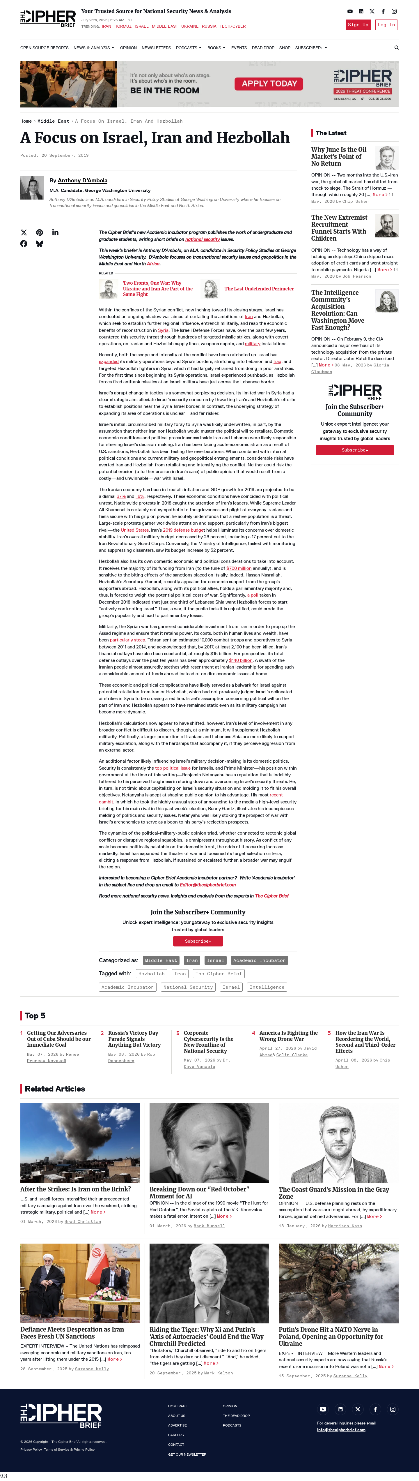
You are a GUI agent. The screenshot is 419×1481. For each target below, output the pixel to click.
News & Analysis (92, 49)
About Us (176, 1418)
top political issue (173, 770)
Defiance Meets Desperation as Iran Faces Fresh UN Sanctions (72, 1335)
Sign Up (356, 26)
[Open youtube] (348, 11)
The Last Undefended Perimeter (259, 291)
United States (135, 532)
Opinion (128, 49)
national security (202, 241)
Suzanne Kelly (92, 1371)
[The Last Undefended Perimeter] (210, 291)
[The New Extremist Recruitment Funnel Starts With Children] (387, 228)
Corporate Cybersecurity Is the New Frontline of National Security (208, 1044)
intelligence (267, 989)
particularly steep (127, 642)
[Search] (396, 50)
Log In (386, 26)
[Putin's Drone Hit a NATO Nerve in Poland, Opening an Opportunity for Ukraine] (339, 1285)
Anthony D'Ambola (82, 182)
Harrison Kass (345, 1228)
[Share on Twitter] (23, 234)
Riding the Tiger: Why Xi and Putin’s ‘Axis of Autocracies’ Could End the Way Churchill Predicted (207, 1338)
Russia (209, 27)
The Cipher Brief (272, 898)
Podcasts (186, 49)
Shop (284, 49)
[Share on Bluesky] (39, 245)
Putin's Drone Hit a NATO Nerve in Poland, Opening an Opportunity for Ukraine (331, 1338)
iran (180, 975)
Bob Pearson (356, 278)
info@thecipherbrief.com (341, 1431)
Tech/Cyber (233, 27)
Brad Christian (83, 1223)
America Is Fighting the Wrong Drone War (289, 1038)
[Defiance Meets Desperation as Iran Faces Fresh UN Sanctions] (80, 1285)
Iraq (277, 363)
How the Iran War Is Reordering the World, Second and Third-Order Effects (365, 1044)
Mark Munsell (209, 1228)
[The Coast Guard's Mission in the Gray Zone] (339, 1146)
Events (239, 49)
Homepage (178, 1408)
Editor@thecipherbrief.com (208, 887)
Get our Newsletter (187, 1456)
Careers (176, 1437)
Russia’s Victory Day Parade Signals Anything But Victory (134, 1041)
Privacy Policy (31, 1452)
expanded (109, 363)
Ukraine (190, 27)
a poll (252, 597)
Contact (176, 1447)
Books (214, 49)
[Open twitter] (370, 11)
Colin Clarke (292, 1057)
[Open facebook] (381, 11)
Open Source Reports (44, 49)
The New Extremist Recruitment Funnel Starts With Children (339, 230)
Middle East (165, 27)
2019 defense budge (183, 532)
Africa (153, 266)
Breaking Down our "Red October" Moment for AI (199, 1195)
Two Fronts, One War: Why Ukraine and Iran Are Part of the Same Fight (158, 291)
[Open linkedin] (359, 11)
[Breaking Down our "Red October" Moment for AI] (209, 1145)
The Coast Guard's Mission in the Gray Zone (334, 1195)
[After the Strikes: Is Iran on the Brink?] (80, 1145)
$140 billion (241, 662)
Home (26, 123)
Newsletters (156, 49)
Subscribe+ (198, 943)
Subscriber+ (309, 49)
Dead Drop (263, 49)
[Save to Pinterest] (39, 234)
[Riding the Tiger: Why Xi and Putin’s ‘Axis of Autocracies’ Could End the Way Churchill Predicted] (209, 1285)
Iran (106, 27)
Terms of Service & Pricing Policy (69, 1452)
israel (231, 989)
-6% (140, 498)
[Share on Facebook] (23, 245)
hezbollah (152, 975)
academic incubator (128, 989)
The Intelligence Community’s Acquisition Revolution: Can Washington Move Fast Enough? (337, 312)
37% (121, 498)
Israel (142, 27)
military (252, 345)
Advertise (177, 1427)
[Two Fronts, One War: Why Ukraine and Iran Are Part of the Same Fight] (108, 291)
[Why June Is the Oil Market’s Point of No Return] (387, 160)
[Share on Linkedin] (55, 234)
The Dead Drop (236, 1418)
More (378, 197)
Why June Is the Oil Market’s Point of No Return (339, 158)
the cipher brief (219, 975)
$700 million (239, 570)
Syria (163, 332)
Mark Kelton (218, 1375)
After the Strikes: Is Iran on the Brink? (75, 1191)
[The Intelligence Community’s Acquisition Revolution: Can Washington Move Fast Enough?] (387, 303)
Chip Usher (355, 203)
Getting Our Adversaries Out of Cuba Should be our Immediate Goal (59, 1041)
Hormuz (123, 27)
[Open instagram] (392, 11)
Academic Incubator (259, 962)
